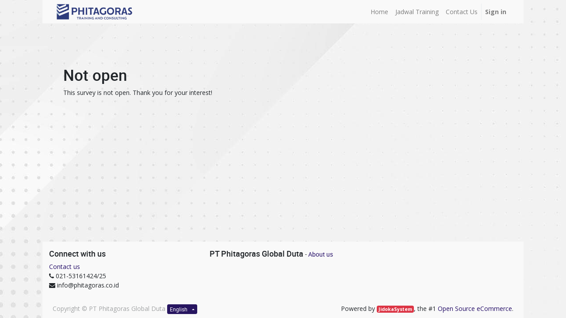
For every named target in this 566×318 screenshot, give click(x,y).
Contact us (64, 266)
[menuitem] (379, 12)
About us (320, 254)
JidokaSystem (395, 309)
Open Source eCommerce (475, 308)
